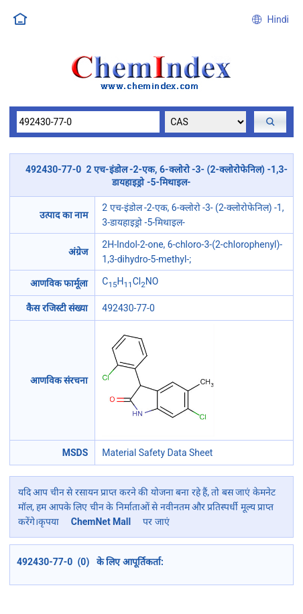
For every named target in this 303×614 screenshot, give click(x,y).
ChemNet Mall (100, 521)
